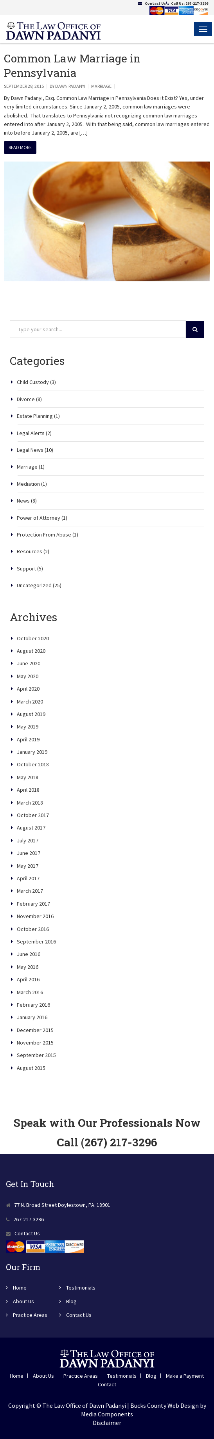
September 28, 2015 (24, 86)
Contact (107, 1384)
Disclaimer (107, 1423)
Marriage (101, 86)
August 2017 (31, 827)
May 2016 (27, 966)
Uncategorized (34, 585)
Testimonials (80, 1287)
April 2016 (28, 979)
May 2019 (27, 726)
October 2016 (33, 929)
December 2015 (35, 1030)
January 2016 (32, 1017)
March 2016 (30, 992)
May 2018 (27, 777)
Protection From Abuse (44, 534)
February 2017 (33, 903)
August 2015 (31, 1067)
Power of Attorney (38, 517)
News (23, 500)
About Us (23, 1301)
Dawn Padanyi (70, 86)
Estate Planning (35, 415)
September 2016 (36, 941)
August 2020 (31, 650)
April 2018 (28, 789)
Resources (29, 551)
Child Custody (33, 382)
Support (26, 568)
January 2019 (32, 751)
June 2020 (28, 663)
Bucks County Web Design (164, 1405)
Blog (71, 1301)
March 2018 (30, 802)
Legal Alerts (31, 433)
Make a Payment (185, 1375)
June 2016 (28, 954)
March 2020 (30, 701)
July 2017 (27, 840)
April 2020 (28, 688)
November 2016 (35, 916)
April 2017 (28, 878)
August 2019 (31, 714)
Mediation (28, 483)
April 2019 (28, 739)
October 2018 (33, 764)
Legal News (30, 449)
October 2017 (33, 815)
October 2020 (33, 638)
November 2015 (35, 1042)
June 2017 (28, 852)
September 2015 (36, 1055)
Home (20, 1287)
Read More (20, 147)
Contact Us (155, 3)
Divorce (26, 399)
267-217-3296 (196, 3)
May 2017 (27, 865)
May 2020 (27, 676)
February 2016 (33, 1004)
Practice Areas (30, 1314)
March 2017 (30, 890)
